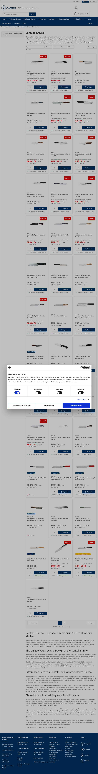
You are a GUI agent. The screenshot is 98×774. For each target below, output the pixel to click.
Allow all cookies (76, 405)
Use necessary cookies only (21, 405)
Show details (81, 400)
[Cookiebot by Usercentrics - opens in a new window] (82, 367)
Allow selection (49, 405)
